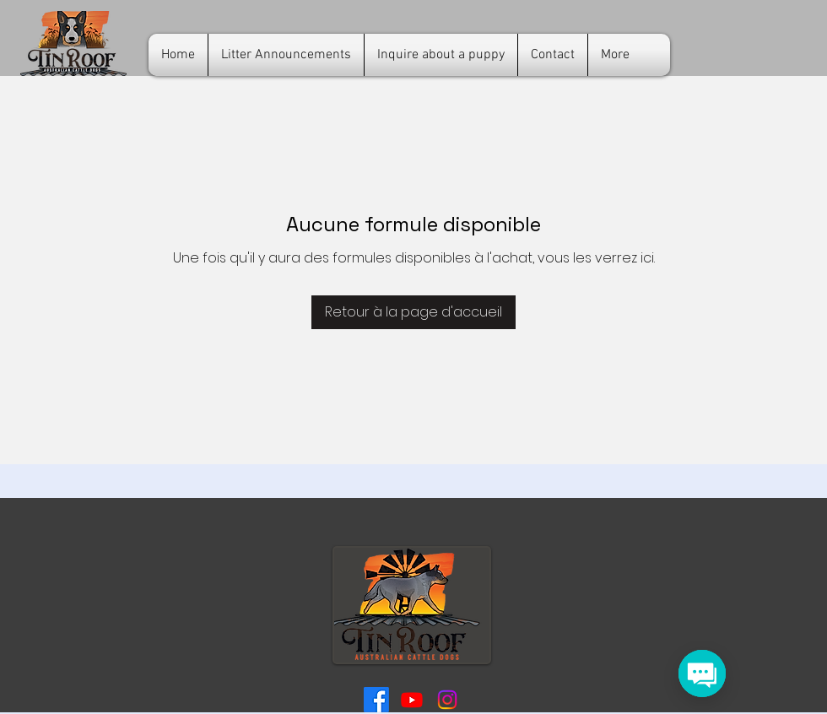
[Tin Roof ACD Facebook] (376, 699)
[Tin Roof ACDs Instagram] (447, 699)
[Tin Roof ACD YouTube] (411, 699)
